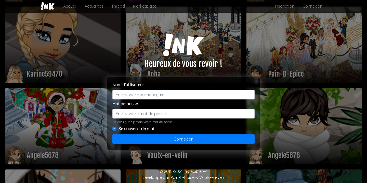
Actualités (94, 6)
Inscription (284, 6)
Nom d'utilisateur (128, 84)
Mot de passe (125, 103)
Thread (118, 6)
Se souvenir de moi (136, 128)
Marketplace (144, 6)
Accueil (69, 6)
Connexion (312, 6)
